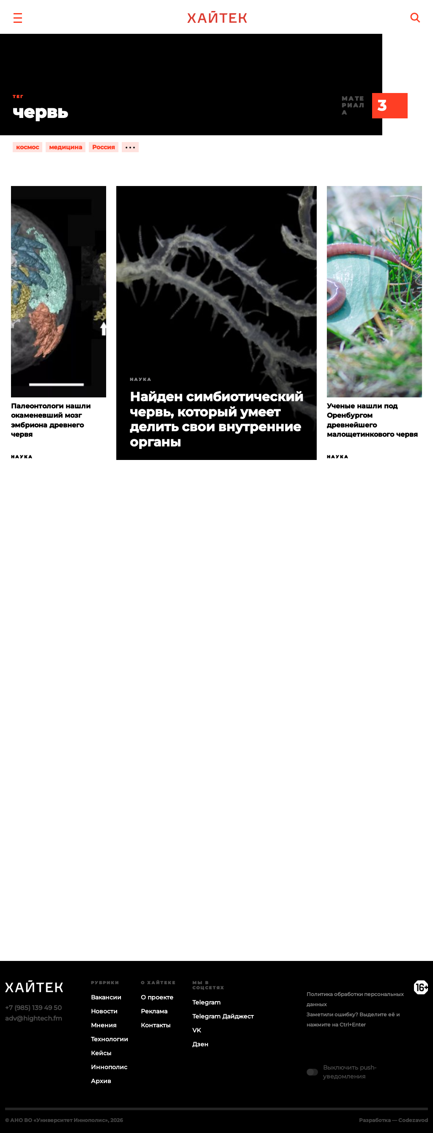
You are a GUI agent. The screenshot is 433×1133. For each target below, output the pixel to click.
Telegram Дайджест (223, 1016)
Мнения (104, 1025)
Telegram (206, 1002)
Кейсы (101, 1053)
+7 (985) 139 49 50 (33, 1008)
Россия (103, 147)
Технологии (109, 1039)
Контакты (155, 1025)
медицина (65, 147)
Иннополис (109, 1067)
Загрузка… (216, 743)
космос (27, 147)
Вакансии (106, 997)
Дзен (200, 1044)
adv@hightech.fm (33, 1018)
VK (196, 1030)
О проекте (157, 997)
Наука (22, 457)
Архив (101, 1081)
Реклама (154, 1011)
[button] (17, 17)
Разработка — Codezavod (393, 1120)
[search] (415, 17)
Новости (104, 1011)
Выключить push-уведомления (349, 1072)
